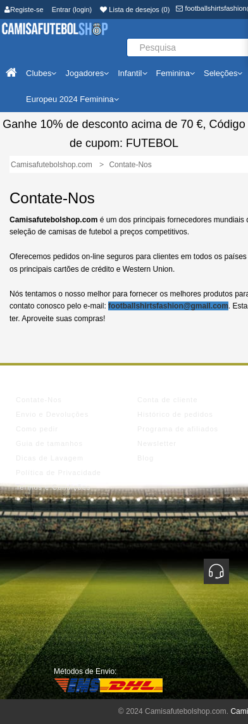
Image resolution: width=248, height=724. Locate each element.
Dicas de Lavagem (50, 458)
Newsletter (157, 443)
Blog (145, 458)
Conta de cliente (167, 399)
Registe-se (24, 9)
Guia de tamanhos (49, 443)
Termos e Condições (53, 487)
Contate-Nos (39, 399)
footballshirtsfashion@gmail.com (168, 306)
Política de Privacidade (58, 472)
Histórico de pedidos (175, 414)
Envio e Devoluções (52, 414)
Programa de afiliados (177, 429)
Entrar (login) (72, 9)
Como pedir (37, 429)
